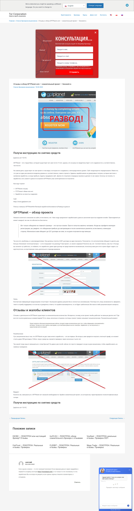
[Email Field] (74, 56)
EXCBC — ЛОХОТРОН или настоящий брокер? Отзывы (29, 437)
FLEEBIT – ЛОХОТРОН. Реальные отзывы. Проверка (64, 446)
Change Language (95, 5)
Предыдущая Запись (17, 418)
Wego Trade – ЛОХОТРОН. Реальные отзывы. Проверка (103, 446)
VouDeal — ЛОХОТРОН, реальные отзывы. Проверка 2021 (101, 437)
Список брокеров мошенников (23, 87)
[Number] (74, 63)
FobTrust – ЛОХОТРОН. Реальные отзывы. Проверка (28, 446)
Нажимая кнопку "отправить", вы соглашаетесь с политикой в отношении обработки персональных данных (73, 68)
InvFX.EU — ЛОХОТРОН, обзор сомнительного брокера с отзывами (66, 437)
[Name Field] (74, 49)
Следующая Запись (117, 418)
